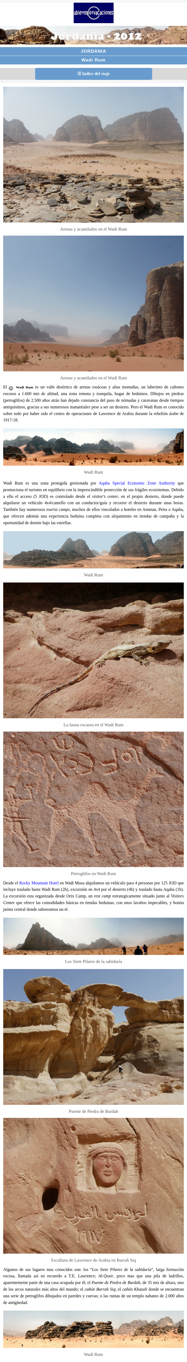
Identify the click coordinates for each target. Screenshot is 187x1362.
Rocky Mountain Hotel (38, 883)
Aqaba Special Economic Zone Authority (137, 483)
